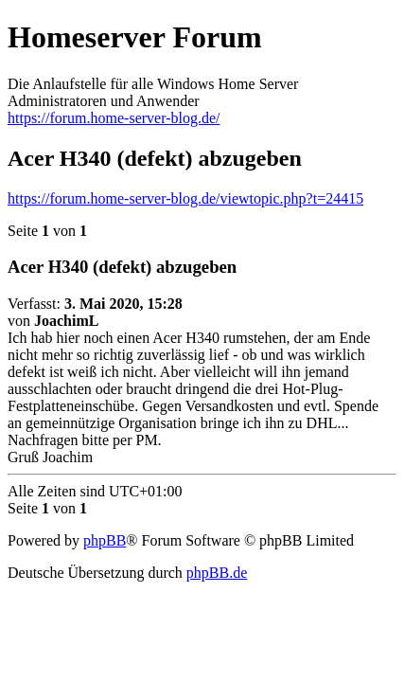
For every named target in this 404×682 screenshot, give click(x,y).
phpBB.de (216, 573)
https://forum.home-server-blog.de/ (114, 118)
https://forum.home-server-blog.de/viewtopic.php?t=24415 (185, 198)
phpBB (104, 540)
